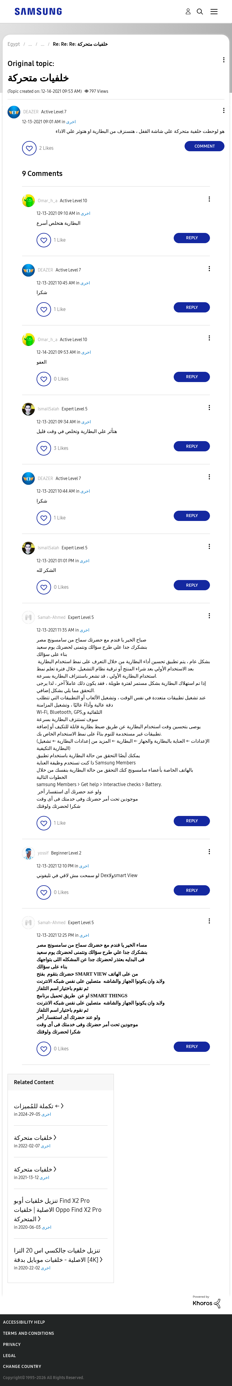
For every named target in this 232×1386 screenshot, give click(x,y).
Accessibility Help (24, 1322)
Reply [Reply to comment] (192, 237)
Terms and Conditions (28, 1333)
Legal (9, 1355)
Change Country (22, 1366)
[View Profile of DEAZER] (31, 111)
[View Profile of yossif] (43, 853)
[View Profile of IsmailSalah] (48, 409)
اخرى (71, 121)
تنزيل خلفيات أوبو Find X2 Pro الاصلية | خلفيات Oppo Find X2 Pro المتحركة (58, 1210)
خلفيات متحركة (33, 1137)
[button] (214, 110)
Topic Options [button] (213, 59)
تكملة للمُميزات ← (37, 1106)
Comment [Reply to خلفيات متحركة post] (205, 146)
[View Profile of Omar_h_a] (47, 200)
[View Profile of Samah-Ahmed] (52, 617)
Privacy (12, 1344)
